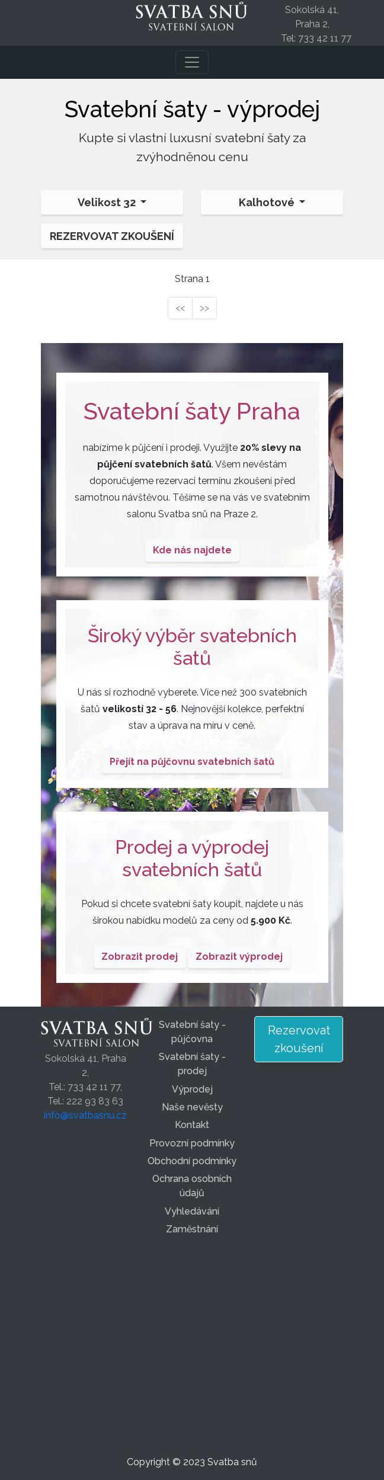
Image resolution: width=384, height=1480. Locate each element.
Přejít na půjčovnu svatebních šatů (192, 761)
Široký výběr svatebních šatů (192, 646)
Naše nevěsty (192, 1107)
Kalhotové (268, 202)
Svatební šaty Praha (192, 411)
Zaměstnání (192, 1229)
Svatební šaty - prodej (192, 1064)
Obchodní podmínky (192, 1161)
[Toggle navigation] (192, 62)
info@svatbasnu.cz (85, 1115)
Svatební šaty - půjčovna (192, 1032)
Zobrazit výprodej (239, 956)
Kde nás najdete (192, 550)
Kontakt (192, 1124)
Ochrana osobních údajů (192, 1186)
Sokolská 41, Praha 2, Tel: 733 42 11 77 (316, 24)
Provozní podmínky (192, 1143)
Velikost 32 (108, 202)
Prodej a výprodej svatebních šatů (192, 858)
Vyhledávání (192, 1211)
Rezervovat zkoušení (112, 236)
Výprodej (192, 1089)
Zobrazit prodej (139, 956)
